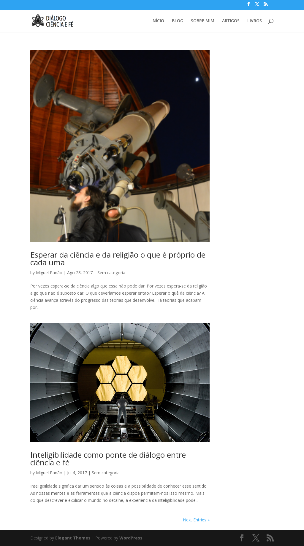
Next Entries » (196, 520)
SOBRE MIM (202, 21)
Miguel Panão (49, 272)
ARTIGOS (231, 21)
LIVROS (254, 21)
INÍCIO (157, 21)
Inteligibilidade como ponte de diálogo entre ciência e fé (108, 458)
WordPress (130, 538)
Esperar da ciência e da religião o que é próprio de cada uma (117, 258)
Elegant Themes (73, 538)
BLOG (177, 21)
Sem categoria (111, 272)
